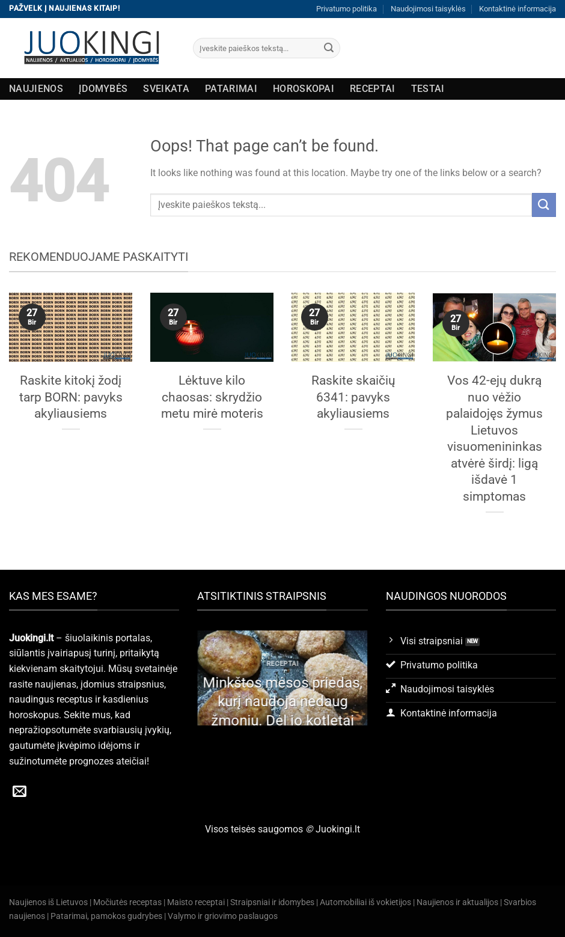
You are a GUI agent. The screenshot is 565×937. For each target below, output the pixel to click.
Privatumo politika (346, 8)
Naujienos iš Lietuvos (48, 902)
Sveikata (166, 88)
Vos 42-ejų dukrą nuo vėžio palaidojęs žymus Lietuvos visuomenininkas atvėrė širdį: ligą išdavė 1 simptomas (494, 438)
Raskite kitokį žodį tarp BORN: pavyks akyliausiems (71, 397)
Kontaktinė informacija (517, 8)
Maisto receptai (196, 902)
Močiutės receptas (127, 902)
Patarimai (231, 88)
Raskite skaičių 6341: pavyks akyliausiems (353, 397)
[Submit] (329, 48)
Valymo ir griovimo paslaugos (223, 916)
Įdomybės (103, 88)
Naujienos (36, 88)
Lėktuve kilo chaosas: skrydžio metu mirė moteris (212, 397)
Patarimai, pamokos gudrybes (106, 916)
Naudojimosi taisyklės (428, 8)
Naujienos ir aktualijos (457, 902)
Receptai (373, 88)
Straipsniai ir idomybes (272, 902)
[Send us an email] (19, 792)
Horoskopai (303, 88)
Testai (428, 88)
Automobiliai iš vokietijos (365, 902)
